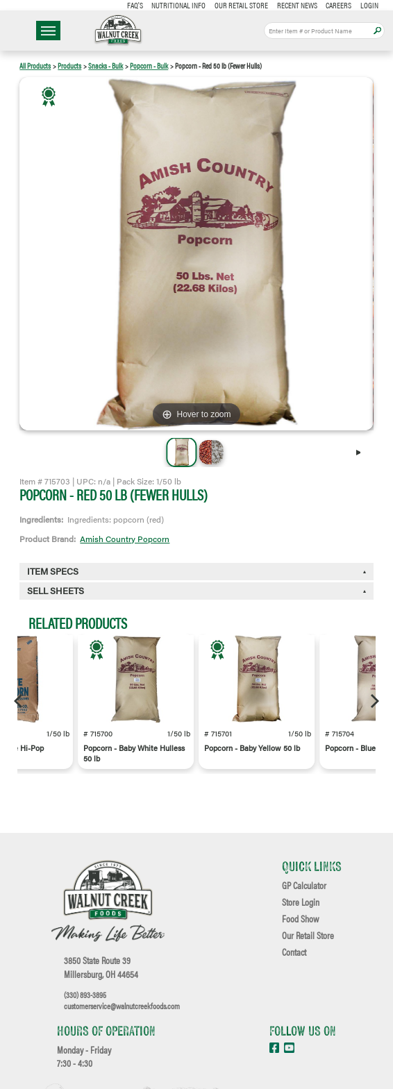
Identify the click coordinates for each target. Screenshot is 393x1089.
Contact (294, 952)
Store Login (300, 902)
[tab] (196, 591)
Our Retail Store (241, 5)
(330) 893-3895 (85, 994)
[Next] (362, 452)
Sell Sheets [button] (55, 590)
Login (369, 5)
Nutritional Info (178, 5)
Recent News (297, 5)
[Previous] (19, 701)
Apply (377, 31)
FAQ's (135, 5)
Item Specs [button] (52, 571)
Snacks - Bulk (105, 65)
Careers (338, 5)
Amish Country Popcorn (124, 538)
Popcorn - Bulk (149, 65)
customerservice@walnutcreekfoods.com (122, 1006)
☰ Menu (48, 30)
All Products (35, 65)
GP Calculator (304, 885)
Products (69, 65)
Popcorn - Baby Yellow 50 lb (252, 748)
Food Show (300, 919)
